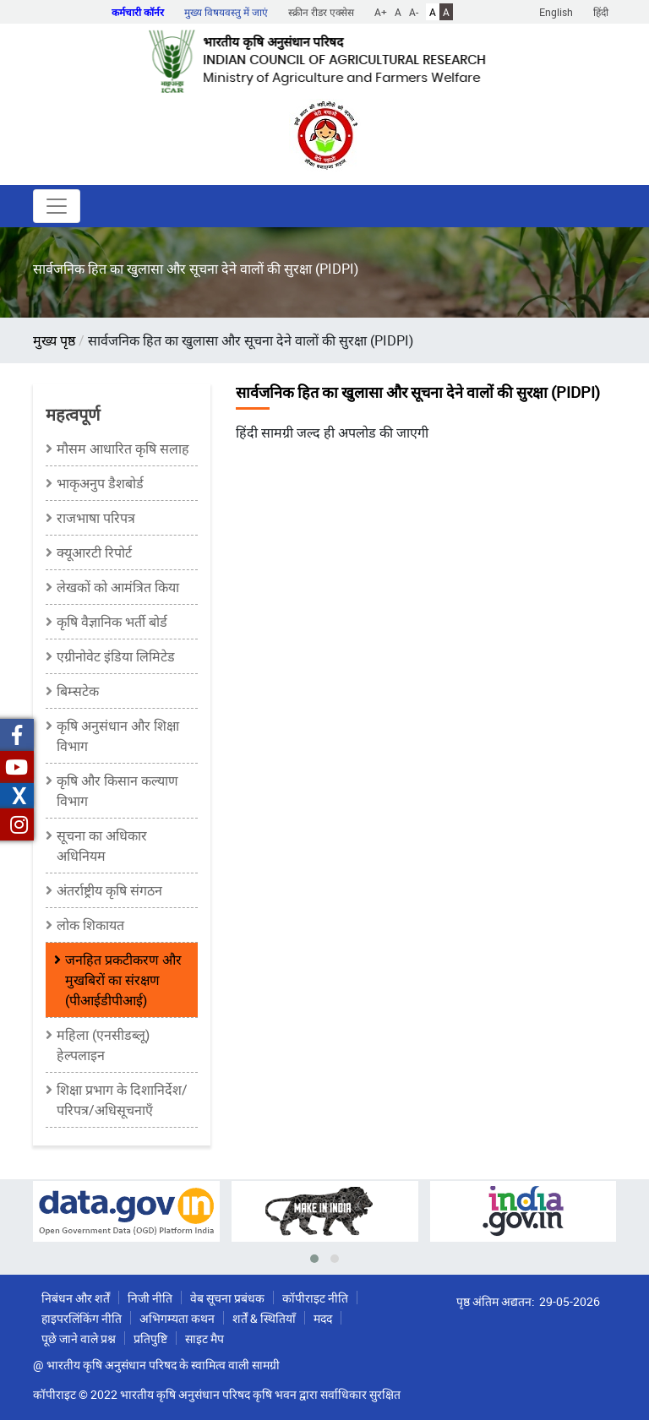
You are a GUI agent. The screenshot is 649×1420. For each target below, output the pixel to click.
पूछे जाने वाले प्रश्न (78, 1338)
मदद (323, 1318)
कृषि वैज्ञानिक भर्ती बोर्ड (112, 621)
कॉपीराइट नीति (315, 1298)
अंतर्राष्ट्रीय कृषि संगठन (109, 890)
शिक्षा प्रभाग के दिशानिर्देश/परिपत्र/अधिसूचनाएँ (122, 1099)
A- (413, 12)
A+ (380, 12)
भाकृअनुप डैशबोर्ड (100, 483)
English (556, 12)
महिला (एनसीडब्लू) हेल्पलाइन (103, 1045)
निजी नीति (150, 1298)
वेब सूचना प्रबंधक (227, 1298)
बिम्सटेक (78, 691)
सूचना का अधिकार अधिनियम (102, 845)
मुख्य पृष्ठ (54, 340)
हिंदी (600, 12)
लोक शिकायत (90, 925)
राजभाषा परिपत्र (96, 518)
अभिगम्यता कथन (177, 1318)
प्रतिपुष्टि (150, 1338)
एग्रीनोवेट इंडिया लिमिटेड (116, 656)
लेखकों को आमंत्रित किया (118, 587)
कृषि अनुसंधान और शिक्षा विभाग (118, 735)
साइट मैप (204, 1338)
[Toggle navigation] (56, 206)
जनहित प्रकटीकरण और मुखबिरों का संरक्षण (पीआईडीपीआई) (123, 979)
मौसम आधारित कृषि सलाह (123, 448)
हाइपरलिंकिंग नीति (81, 1318)
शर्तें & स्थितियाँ (264, 1318)
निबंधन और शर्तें (75, 1298)
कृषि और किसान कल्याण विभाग (117, 790)
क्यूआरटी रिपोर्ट (94, 552)
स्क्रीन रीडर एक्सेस (321, 12)
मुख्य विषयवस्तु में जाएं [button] (226, 12)
